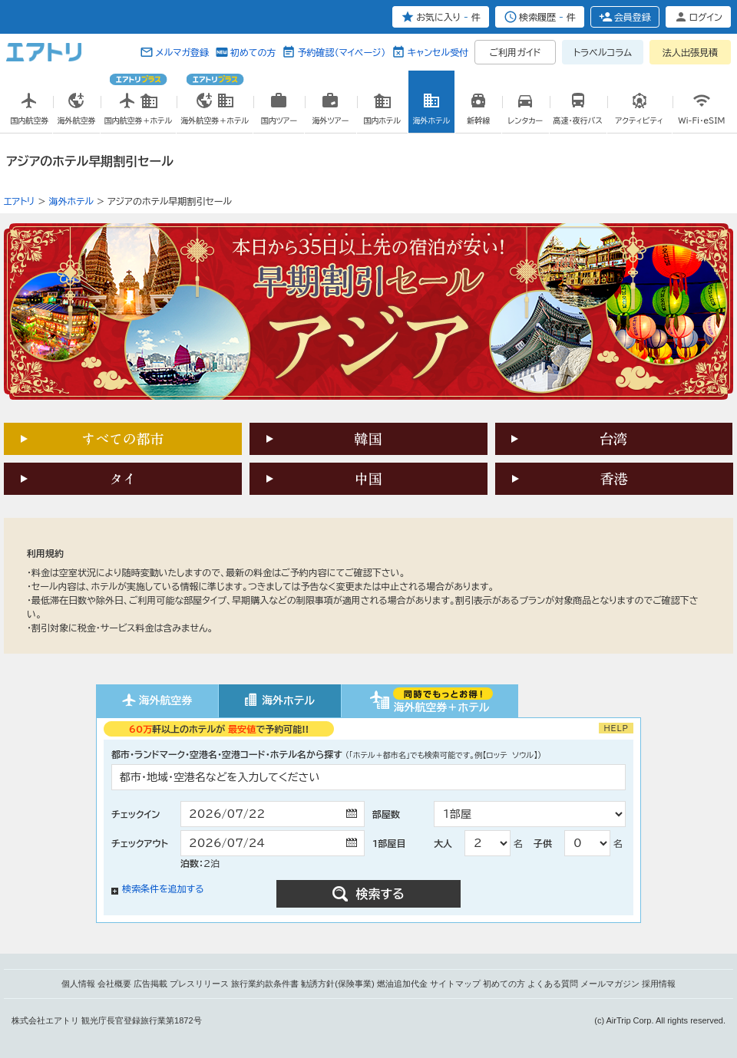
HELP (616, 728)
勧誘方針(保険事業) (337, 983)
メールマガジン (610, 983)
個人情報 (78, 983)
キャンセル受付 (437, 52)
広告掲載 (150, 983)
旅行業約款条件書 (265, 983)
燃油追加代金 (402, 983)
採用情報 (659, 983)
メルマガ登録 (182, 52)
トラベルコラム (602, 52)
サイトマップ (455, 983)
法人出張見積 (690, 52)
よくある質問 (552, 983)
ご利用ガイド (515, 52)
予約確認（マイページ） (341, 52)
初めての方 (253, 52)
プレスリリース (199, 983)
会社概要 (114, 983)
